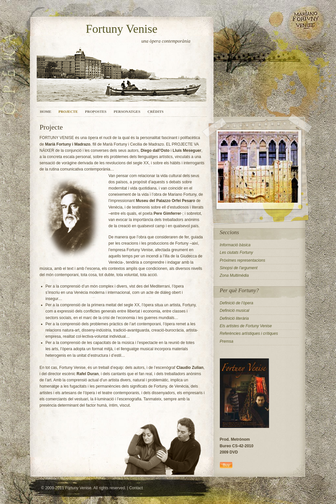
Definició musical (234, 310)
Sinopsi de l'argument (239, 268)
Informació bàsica (235, 245)
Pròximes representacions (242, 260)
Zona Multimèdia (234, 275)
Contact (136, 488)
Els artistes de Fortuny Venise (246, 326)
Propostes (95, 111)
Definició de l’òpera (236, 303)
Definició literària (234, 318)
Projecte (68, 111)
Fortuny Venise (121, 28)
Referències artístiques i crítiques (249, 333)
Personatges (127, 111)
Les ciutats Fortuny (236, 252)
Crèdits (156, 111)
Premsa (226, 341)
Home (46, 111)
